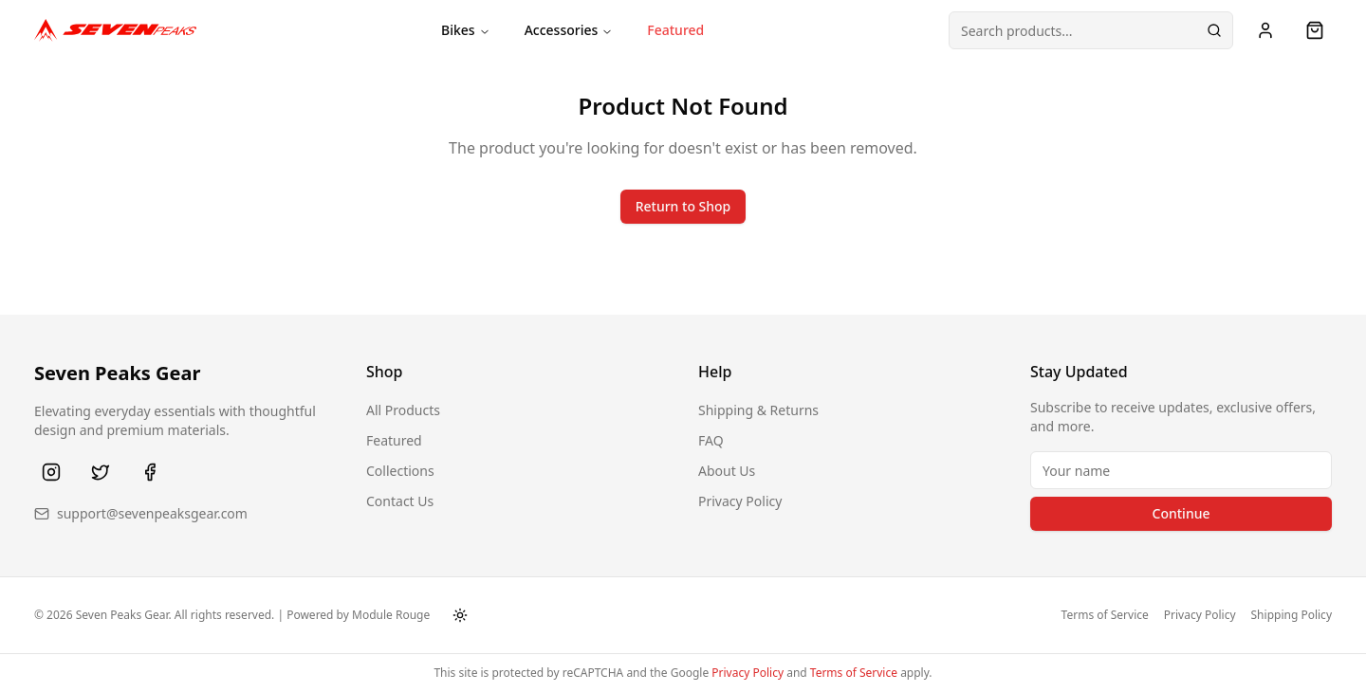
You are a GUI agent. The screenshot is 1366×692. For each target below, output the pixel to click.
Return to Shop (683, 206)
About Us (726, 471)
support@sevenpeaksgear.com (152, 513)
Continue (1181, 513)
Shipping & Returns (758, 410)
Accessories (569, 30)
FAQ (711, 440)
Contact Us (400, 501)
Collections (400, 471)
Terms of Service (1105, 615)
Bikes (465, 30)
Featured (675, 30)
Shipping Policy (1291, 615)
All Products (403, 410)
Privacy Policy (740, 501)
